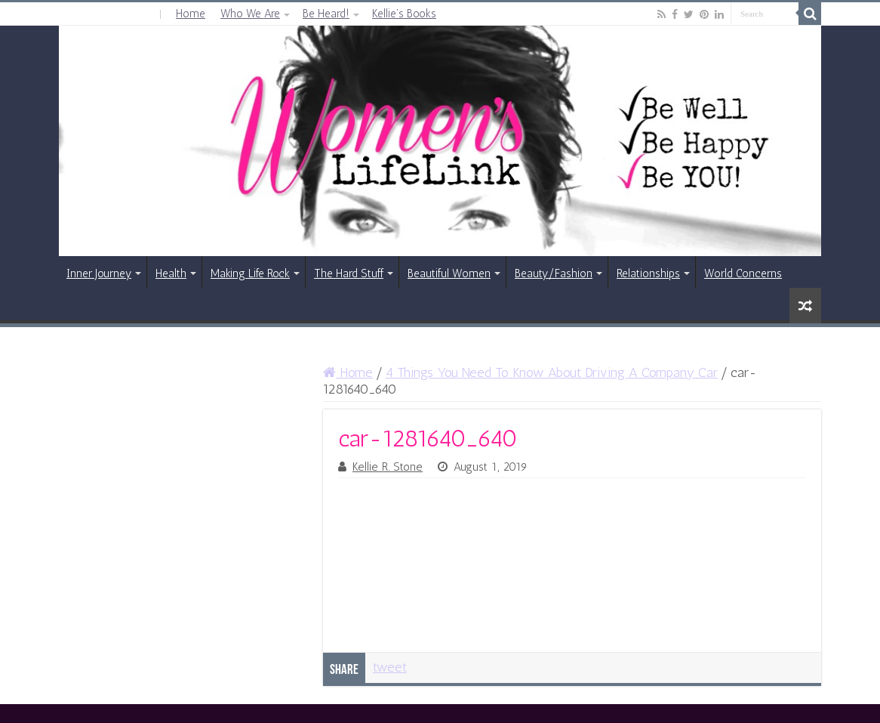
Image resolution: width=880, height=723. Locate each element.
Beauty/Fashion (553, 273)
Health (170, 273)
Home (190, 13)
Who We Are (250, 13)
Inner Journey (98, 273)
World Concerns (743, 273)
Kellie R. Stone (387, 467)
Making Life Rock (250, 273)
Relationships (648, 273)
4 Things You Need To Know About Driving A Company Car (552, 372)
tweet (390, 667)
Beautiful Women (449, 273)
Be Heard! (326, 13)
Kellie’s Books (404, 13)
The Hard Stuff (348, 273)
